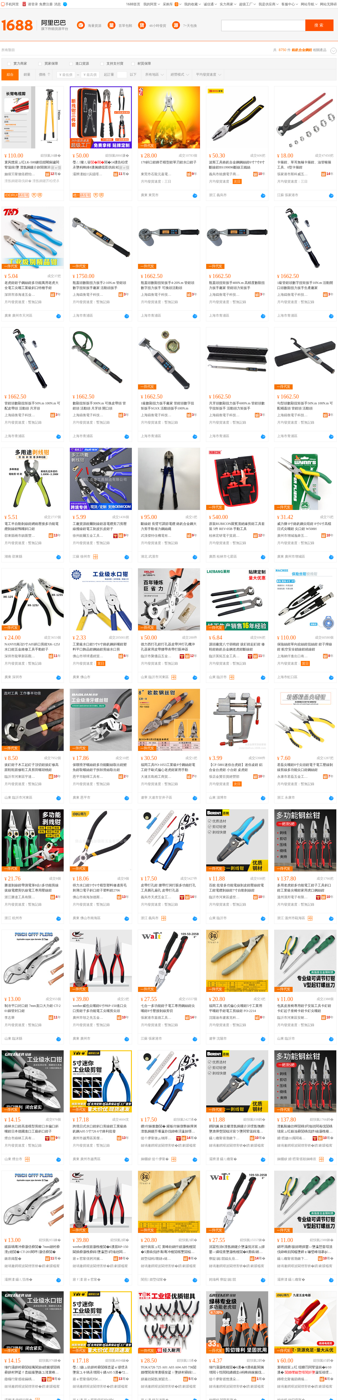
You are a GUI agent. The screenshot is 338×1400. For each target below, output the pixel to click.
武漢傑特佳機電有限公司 (156, 536)
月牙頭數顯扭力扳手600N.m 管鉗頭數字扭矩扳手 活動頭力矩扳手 (237, 405)
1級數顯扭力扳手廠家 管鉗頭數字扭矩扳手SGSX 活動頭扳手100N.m (167, 405)
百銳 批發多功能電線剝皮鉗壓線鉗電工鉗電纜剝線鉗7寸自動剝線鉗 (236, 887)
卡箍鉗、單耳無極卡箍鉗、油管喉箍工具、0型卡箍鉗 (304, 164)
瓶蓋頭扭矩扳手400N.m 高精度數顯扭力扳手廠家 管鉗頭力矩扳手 (237, 285)
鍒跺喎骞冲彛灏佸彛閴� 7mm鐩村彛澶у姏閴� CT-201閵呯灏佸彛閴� (32, 1249)
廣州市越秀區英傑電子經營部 (88, 1138)
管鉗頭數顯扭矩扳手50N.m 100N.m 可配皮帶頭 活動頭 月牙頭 (32, 405)
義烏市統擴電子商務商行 (224, 174)
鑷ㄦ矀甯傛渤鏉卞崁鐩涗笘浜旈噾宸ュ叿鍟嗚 (224, 1138)
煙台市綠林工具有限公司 (20, 1138)
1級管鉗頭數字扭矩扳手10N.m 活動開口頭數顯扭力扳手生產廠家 (305, 285)
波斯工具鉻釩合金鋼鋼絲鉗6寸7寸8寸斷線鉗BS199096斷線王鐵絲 (237, 164)
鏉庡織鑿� (13, 1259)
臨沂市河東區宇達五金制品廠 (20, 777)
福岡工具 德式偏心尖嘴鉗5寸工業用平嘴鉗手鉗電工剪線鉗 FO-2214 (235, 1008)
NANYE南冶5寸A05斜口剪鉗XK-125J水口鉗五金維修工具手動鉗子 (32, 646)
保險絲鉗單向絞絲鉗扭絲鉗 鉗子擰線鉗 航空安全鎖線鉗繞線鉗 (304, 646)
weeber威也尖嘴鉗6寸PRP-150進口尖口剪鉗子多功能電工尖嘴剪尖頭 (100, 1008)
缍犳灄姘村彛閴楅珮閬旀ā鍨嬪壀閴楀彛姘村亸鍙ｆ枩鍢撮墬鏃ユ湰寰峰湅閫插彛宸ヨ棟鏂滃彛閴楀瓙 (32, 1370)
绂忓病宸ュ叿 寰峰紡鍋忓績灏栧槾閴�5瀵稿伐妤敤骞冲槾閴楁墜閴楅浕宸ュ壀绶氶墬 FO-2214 (168, 1249)
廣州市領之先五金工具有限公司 (88, 1018)
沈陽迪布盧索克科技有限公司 (224, 1018)
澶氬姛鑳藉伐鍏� (18, 181)
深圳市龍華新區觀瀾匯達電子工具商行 (20, 656)
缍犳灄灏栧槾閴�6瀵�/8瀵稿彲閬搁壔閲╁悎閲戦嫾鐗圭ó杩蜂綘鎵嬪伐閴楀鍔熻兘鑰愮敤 (237, 1370)
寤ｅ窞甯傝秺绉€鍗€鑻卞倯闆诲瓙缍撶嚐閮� (88, 1379)
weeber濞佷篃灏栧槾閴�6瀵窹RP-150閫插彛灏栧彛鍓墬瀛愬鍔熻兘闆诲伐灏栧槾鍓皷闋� (100, 1249)
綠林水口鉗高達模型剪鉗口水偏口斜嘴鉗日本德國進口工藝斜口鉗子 (32, 1128)
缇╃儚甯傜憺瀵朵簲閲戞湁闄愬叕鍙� (224, 1379)
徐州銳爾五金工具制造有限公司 (88, 536)
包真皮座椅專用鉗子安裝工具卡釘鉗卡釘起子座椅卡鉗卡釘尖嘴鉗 (304, 1008)
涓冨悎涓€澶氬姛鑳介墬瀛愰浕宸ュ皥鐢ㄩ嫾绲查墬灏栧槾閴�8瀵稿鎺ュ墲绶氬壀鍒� (237, 1249)
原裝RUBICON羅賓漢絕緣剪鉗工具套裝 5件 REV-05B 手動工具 (237, 526)
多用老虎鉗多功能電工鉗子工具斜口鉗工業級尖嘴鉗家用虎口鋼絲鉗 (304, 887)
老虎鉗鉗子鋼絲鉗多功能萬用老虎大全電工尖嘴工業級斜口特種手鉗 (32, 285)
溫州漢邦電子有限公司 (292, 897)
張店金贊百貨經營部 (224, 777)
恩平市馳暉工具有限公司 (88, 777)
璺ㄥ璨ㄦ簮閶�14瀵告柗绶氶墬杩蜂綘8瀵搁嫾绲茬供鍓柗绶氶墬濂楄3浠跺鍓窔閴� (100, 165)
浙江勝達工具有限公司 (20, 897)
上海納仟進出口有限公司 (292, 656)
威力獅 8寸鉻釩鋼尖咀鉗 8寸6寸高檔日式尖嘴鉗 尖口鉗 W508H (304, 526)
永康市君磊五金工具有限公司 (292, 777)
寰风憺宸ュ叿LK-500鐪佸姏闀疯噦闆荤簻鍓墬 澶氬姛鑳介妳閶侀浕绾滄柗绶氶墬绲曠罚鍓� (33, 165)
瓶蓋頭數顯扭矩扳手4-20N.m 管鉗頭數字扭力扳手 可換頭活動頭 (167, 285)
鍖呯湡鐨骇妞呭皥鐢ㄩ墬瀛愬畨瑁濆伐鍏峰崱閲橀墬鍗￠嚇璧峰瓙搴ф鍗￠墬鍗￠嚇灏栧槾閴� (304, 1249)
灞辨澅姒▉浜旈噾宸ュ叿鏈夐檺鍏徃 (88, 174)
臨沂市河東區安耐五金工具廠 (292, 1018)
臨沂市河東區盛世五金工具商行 (224, 897)
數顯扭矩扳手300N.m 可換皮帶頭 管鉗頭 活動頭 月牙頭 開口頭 (99, 405)
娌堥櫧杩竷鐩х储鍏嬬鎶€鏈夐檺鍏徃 (156, 1259)
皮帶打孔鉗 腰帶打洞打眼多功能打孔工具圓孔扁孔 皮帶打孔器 (168, 887)
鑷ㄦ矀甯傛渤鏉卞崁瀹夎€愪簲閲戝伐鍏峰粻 (292, 1259)
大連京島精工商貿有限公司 (156, 777)
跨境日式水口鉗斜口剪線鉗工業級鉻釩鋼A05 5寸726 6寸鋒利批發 (100, 1128)
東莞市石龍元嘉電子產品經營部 (156, 174)
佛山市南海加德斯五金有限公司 (88, 897)
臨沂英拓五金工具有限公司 (224, 656)
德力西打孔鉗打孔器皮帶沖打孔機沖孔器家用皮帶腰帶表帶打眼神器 (168, 646)
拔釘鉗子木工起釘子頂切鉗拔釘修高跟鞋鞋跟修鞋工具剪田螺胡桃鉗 (32, 767)
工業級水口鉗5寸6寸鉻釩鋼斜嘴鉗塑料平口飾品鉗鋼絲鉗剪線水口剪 (100, 646)
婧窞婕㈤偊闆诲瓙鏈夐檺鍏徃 (292, 1138)
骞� (55, 174)
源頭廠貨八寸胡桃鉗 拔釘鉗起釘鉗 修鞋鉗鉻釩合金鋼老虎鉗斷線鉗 (237, 646)
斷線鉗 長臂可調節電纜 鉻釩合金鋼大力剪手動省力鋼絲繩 (169, 526)
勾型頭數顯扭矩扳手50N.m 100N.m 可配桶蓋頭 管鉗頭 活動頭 (305, 405)
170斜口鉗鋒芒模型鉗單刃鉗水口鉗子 (169, 162)
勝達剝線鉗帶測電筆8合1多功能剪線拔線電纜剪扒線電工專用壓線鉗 (32, 887)
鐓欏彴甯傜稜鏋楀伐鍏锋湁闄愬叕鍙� (20, 1379)
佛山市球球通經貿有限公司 (88, 656)
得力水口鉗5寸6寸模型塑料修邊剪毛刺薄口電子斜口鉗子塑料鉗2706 (100, 887)
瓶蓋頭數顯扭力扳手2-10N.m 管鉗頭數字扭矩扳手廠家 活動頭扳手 (99, 285)
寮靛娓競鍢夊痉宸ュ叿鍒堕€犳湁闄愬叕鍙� (224, 1259)
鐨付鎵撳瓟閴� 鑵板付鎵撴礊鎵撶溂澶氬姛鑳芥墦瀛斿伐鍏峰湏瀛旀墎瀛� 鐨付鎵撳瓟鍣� (169, 1129)
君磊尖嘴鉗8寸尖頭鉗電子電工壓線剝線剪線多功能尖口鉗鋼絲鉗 (305, 767)
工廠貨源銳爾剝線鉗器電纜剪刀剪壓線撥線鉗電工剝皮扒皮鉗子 (100, 526)
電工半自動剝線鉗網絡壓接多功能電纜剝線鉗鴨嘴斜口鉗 (32, 526)
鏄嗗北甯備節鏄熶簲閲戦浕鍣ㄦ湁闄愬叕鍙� (292, 1379)
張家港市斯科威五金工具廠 (292, 174)
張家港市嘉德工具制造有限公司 (156, 1018)
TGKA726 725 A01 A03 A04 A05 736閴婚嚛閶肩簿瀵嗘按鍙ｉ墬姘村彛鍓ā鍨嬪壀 (168, 1370)
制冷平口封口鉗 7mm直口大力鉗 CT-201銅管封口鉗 (33, 1008)
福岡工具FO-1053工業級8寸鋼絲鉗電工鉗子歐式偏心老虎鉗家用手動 (168, 767)
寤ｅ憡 (56, 168)
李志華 (10, 1018)
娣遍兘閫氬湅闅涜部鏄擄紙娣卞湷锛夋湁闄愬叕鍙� (156, 1379)
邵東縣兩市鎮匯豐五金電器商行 (20, 536)
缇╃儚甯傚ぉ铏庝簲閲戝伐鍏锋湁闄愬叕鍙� (156, 1138)
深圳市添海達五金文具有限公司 (20, 295)
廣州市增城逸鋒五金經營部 (292, 536)
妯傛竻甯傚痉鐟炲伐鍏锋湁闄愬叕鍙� (20, 174)
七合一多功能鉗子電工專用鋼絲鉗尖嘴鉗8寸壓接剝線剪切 (168, 1008)
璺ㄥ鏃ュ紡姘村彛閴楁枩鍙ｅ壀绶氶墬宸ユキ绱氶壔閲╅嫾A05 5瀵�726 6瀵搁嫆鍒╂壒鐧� (100, 1370)
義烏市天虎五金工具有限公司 (156, 897)
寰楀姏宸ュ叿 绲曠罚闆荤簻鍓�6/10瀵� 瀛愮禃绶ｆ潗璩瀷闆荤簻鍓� (304, 1370)
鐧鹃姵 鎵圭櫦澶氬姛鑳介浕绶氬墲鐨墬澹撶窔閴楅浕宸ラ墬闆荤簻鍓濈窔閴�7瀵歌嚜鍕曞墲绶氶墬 (237, 1129)
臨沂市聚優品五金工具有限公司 (156, 656)
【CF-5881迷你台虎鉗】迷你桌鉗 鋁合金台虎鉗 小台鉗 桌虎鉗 (236, 767)
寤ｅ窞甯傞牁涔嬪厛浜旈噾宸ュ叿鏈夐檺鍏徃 (88, 1259)
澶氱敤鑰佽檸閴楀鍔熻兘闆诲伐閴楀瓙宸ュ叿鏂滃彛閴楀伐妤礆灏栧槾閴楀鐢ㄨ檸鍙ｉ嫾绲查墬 (304, 1129)
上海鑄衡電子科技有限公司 (88, 295)
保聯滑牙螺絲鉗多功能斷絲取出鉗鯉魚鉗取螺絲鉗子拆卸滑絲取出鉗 (100, 767)
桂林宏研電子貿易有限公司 (224, 536)
